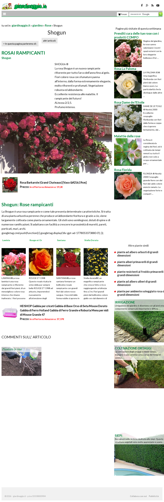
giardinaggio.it (21, 25)
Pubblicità (154, 496)
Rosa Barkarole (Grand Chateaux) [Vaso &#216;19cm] (53, 182)
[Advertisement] (37, 22)
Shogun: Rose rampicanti (27, 204)
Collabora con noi (138, 496)
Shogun (6, 58)
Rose (48, 25)
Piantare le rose (12, 349)
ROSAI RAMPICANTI (23, 52)
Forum (122, 14)
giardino (37, 25)
